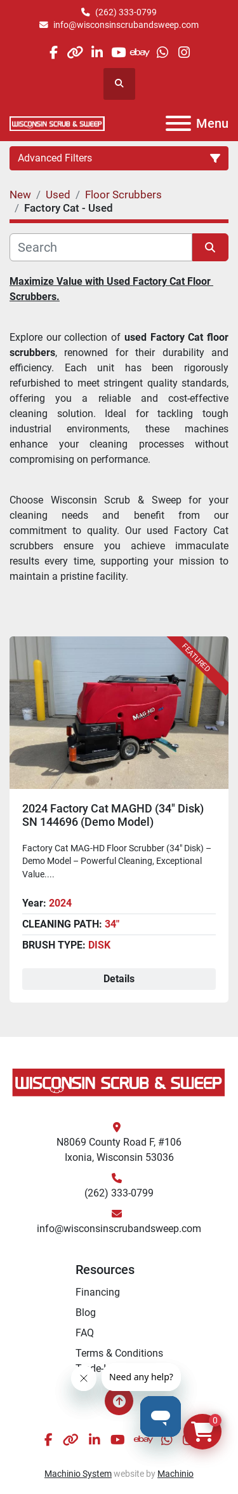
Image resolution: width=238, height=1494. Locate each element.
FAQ (85, 1333)
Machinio (175, 1474)
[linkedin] (96, 52)
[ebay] (140, 52)
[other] (75, 52)
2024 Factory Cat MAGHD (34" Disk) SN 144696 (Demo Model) (113, 815)
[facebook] (53, 52)
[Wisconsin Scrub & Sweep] (119, 1082)
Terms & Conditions (119, 1353)
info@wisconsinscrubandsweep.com (126, 25)
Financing (98, 1292)
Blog (86, 1312)
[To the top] (119, 1401)
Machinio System (78, 1474)
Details (119, 979)
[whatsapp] (162, 52)
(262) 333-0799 (126, 12)
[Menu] (178, 123)
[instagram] (183, 52)
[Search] (101, 247)
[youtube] (118, 52)
